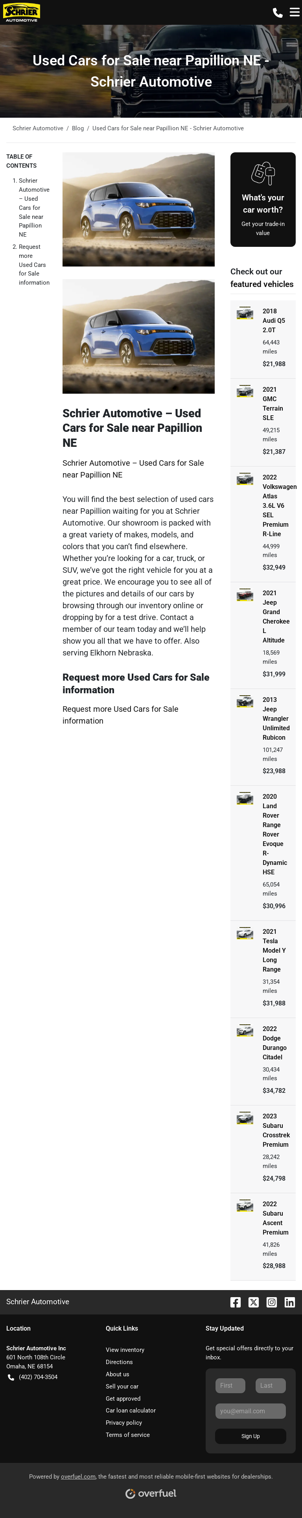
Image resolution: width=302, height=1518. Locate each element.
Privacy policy (124, 1422)
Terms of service (128, 1434)
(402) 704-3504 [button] (32, 1377)
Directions (119, 1362)
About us (117, 1374)
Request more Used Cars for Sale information (34, 264)
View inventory (125, 1349)
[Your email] (250, 1411)
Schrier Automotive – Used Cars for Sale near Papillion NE (34, 207)
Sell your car (122, 1386)
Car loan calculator (131, 1410)
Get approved (123, 1398)
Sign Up (250, 1436)
